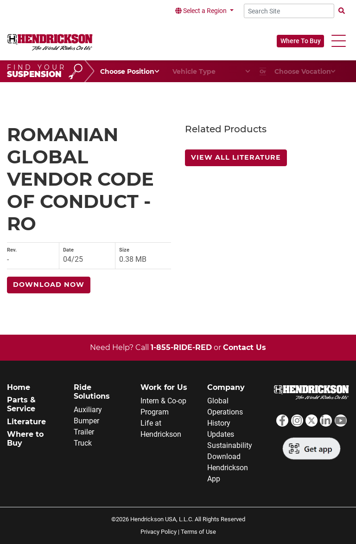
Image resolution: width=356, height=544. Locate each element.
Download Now (48, 284)
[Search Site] (289, 11)
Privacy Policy (158, 531)
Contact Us (244, 347)
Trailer (84, 431)
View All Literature (236, 157)
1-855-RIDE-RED (181, 347)
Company (226, 387)
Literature (26, 421)
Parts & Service (21, 404)
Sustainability (229, 445)
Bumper (86, 420)
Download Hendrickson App (227, 467)
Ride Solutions (92, 392)
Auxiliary (88, 409)
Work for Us (163, 387)
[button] (339, 41)
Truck (83, 443)
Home (18, 387)
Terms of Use (198, 531)
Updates (220, 434)
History (218, 423)
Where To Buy (300, 41)
